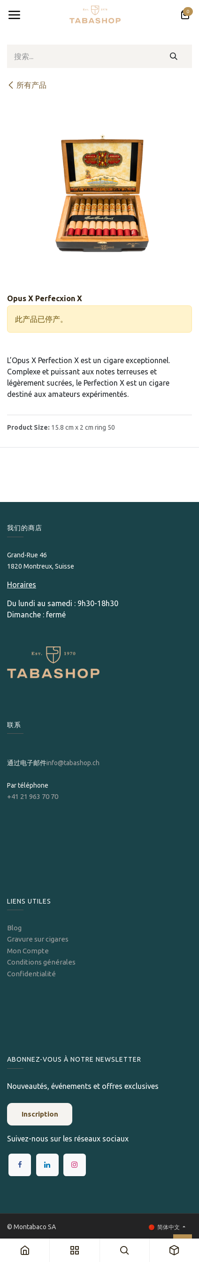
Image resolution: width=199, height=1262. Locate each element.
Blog (14, 928)
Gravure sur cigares (38, 939)
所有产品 (26, 85)
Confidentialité (31, 974)
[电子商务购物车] (185, 15)
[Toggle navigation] (14, 15)
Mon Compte (28, 951)
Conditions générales (41, 962)
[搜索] (174, 56)
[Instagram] (74, 1165)
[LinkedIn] (47, 1165)
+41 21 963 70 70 (32, 796)
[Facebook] (19, 1165)
